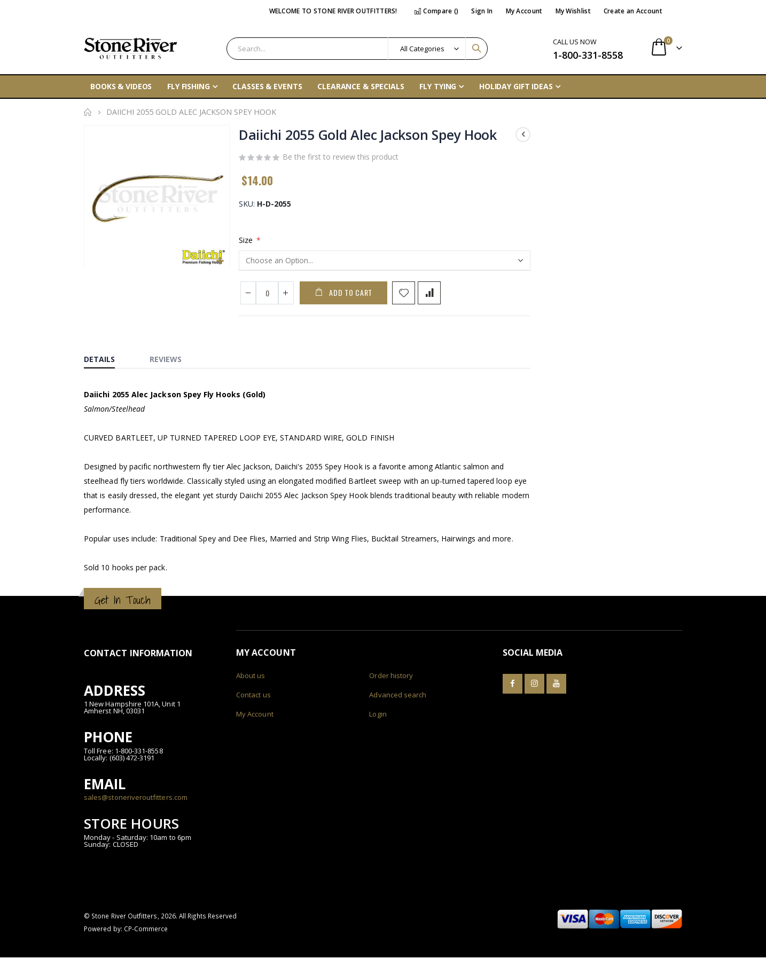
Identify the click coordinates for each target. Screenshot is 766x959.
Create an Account (633, 10)
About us (250, 677)
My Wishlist (573, 10)
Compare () (436, 10)
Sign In (482, 10)
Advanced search (397, 696)
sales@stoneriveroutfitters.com (135, 799)
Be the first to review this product (340, 158)
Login (377, 715)
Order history (391, 677)
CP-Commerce (146, 930)
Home (87, 112)
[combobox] (357, 48)
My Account (524, 10)
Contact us (253, 696)
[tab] (107, 358)
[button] (219, 260)
